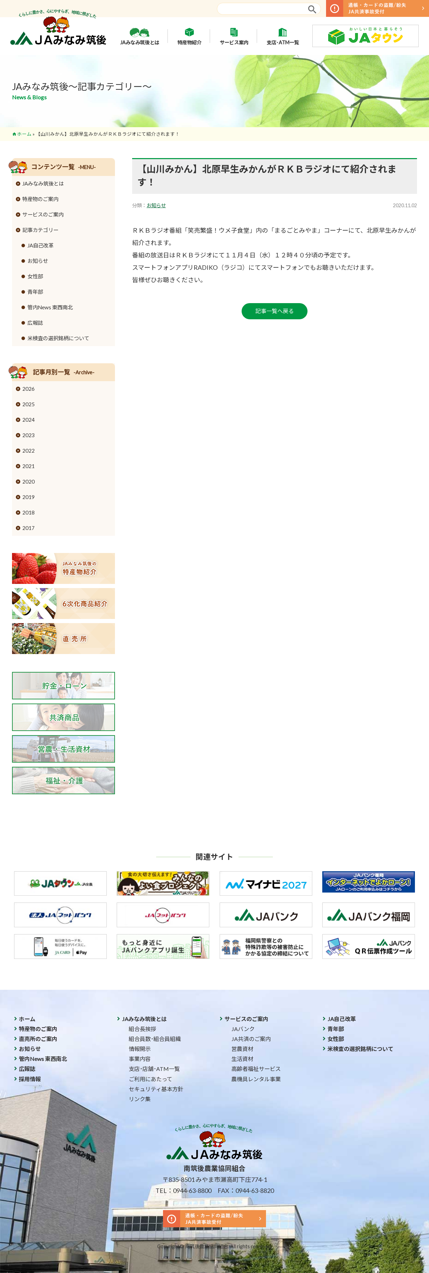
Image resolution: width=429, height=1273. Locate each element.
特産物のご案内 (40, 199)
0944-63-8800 (192, 1190)
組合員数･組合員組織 (155, 1039)
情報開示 (140, 1048)
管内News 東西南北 (50, 307)
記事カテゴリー (40, 230)
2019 (28, 497)
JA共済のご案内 (251, 1039)
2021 (28, 466)
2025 (28, 404)
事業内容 (140, 1058)
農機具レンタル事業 (256, 1079)
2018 (28, 512)
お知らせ (156, 205)
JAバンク (243, 1029)
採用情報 (30, 1079)
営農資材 (242, 1048)
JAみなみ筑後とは (139, 36)
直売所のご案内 (38, 1039)
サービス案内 (234, 36)
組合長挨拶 (142, 1029)
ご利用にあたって (150, 1079)
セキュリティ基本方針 (156, 1089)
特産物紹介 (189, 36)
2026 (28, 389)
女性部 (35, 276)
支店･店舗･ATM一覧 (154, 1068)
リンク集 (140, 1099)
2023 (28, 435)
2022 (28, 450)
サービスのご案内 (42, 214)
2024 (28, 420)
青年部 (35, 292)
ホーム (24, 134)
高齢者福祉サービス (256, 1068)
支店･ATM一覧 (283, 36)
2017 (28, 528)
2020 (28, 481)
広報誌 (35, 323)
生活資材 (242, 1058)
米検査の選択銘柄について (58, 338)
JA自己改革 (40, 245)
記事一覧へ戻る (274, 311)
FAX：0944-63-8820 (246, 1190)
